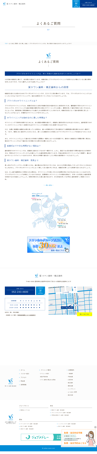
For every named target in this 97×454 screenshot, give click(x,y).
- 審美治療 (70, 388)
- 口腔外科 (70, 382)
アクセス (23, 380)
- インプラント (71, 391)
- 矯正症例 (70, 397)
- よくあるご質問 (72, 394)
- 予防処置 (70, 379)
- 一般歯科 (70, 376)
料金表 (23, 383)
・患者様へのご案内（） (21, 318)
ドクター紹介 (25, 376)
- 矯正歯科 (70, 385)
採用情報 (23, 387)
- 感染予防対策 (43, 379)
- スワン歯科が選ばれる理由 (47, 382)
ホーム (23, 372)
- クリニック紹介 (44, 376)
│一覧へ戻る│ (48, 188)
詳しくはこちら (84, 317)
